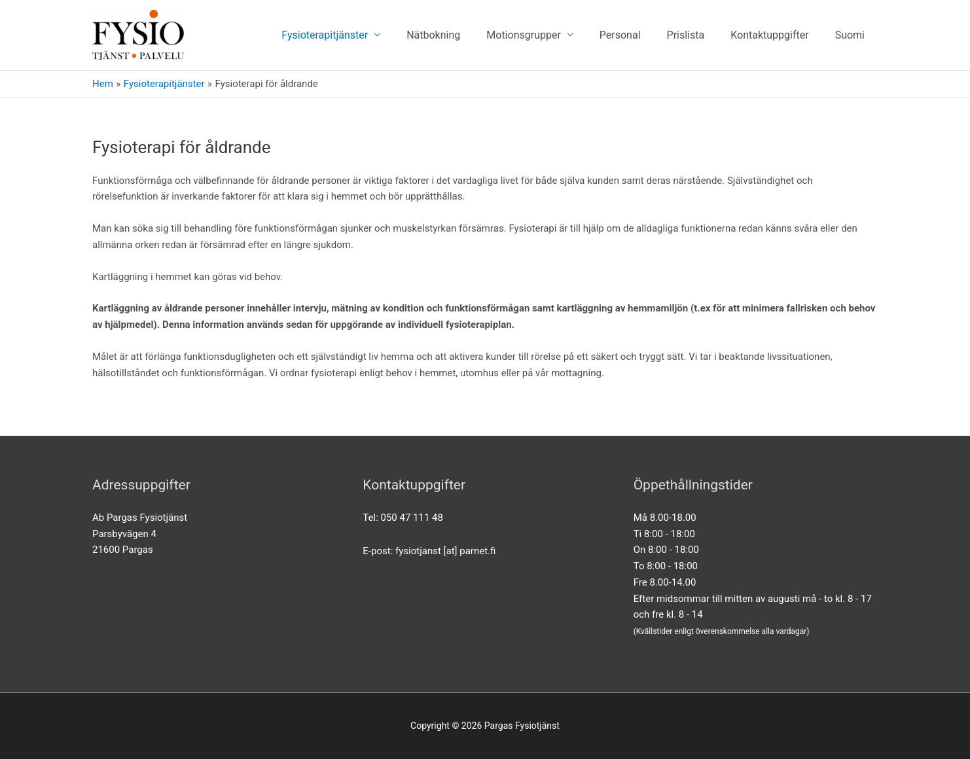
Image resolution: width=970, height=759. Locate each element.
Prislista (686, 35)
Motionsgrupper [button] (523, 35)
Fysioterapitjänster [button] (324, 35)
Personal (620, 35)
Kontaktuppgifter (769, 35)
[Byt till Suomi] (850, 35)
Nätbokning (433, 35)
